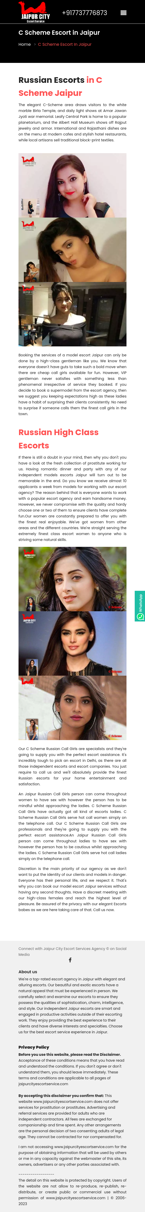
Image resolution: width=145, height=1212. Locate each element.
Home (25, 44)
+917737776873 (84, 13)
